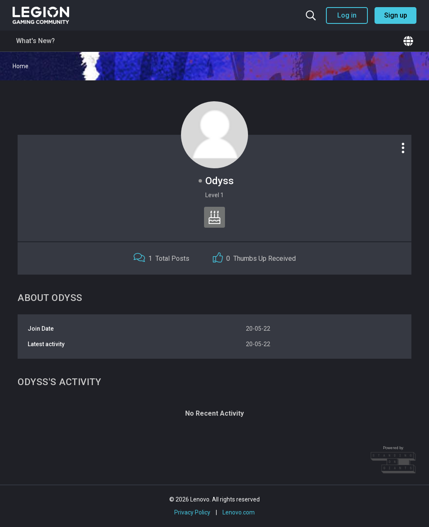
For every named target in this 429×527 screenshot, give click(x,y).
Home (20, 66)
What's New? (35, 41)
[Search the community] (310, 15)
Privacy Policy (192, 512)
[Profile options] (403, 147)
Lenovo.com (238, 512)
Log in (347, 15)
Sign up (395, 15)
